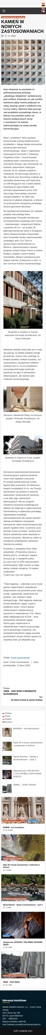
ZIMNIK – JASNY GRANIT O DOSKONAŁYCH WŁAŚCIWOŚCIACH (23, 691)
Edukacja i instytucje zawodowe (12, 858)
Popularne (6, 936)
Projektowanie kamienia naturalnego (13, 17)
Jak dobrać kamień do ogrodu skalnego (23, 698)
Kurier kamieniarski (20, 657)
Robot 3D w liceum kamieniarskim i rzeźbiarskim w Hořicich (21, 865)
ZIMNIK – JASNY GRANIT (11, 982)
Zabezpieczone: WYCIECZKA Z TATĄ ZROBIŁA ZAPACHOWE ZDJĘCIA (22, 943)
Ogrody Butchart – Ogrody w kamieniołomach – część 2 (23, 904)
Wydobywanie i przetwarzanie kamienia (15, 898)
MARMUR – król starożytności (13, 827)
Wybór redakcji (32, 821)
